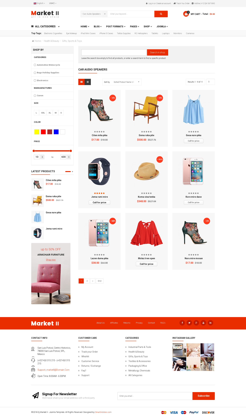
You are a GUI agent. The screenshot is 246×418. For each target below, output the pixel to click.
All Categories (135, 375)
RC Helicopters (141, 33)
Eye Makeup (71, 33)
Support (85, 375)
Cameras (190, 33)
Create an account (163, 3)
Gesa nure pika (53, 212)
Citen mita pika (53, 180)
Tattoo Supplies (124, 33)
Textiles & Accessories (139, 361)
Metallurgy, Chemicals (139, 370)
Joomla (161, 26)
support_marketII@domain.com (53, 370)
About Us (100, 323)
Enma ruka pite (53, 196)
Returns (126, 323)
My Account (87, 347)
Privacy (139, 323)
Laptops (166, 33)
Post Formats (114, 26)
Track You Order (183, 3)
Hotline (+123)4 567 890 (204, 3)
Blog (97, 26)
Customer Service (90, 361)
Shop (147, 26)
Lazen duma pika (99, 258)
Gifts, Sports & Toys (138, 356)
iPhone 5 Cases (106, 33)
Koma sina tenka (146, 197)
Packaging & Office (137, 366)
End (99, 281)
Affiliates (114, 323)
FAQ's (162, 323)
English (39, 3)
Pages (134, 26)
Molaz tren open (146, 258)
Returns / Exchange (91, 366)
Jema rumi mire (54, 228)
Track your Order (89, 352)
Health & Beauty (51, 41)
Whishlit (85, 356)
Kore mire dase (194, 197)
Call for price (193, 141)
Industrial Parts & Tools (139, 347)
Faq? (83, 370)
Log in (151, 3)
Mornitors (178, 33)
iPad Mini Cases (88, 33)
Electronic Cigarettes (53, 33)
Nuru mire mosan (194, 258)
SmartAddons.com (103, 412)
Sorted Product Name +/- (124, 82)
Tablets (155, 33)
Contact (151, 323)
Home (84, 26)
